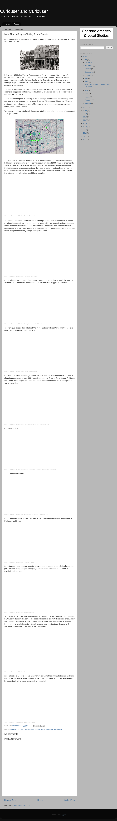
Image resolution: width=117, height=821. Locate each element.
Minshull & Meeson (29, 612)
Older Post (69, 800)
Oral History (35, 729)
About (16, 24)
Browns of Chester (17, 729)
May (86, 90)
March (87, 97)
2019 (85, 114)
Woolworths (27, 672)
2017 (85, 120)
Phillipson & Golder (29, 562)
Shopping (49, 729)
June (87, 82)
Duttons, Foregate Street (30, 371)
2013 (85, 133)
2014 (85, 130)
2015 (85, 126)
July (86, 78)
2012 (85, 136)
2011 (85, 139)
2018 (85, 117)
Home (7, 24)
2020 (85, 110)
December (89, 62)
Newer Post (10, 800)
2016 (85, 123)
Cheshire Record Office (30, 216)
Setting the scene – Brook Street (33, 324)
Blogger (63, 815)
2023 (85, 56)
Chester (27, 729)
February (88, 100)
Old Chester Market (29, 722)
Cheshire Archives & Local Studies (13, 216)
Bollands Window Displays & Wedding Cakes (36, 514)
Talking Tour (58, 729)
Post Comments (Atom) (22, 805)
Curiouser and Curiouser (24, 11)
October (88, 69)
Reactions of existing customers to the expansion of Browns (40, 469)
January (88, 103)
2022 (85, 60)
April (87, 94)
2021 (85, 107)
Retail (43, 729)
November (89, 66)
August (88, 75)
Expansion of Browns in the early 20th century (36, 424)
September (89, 72)
